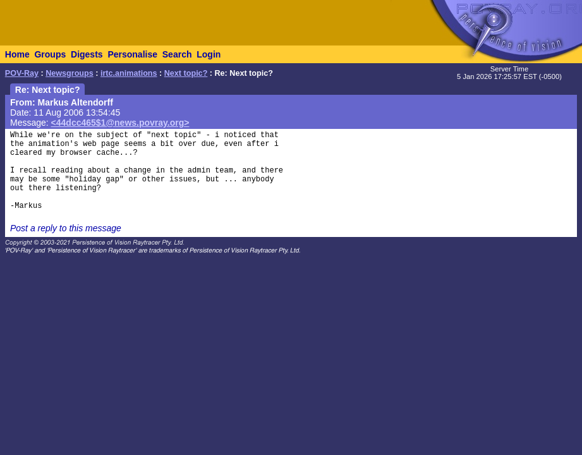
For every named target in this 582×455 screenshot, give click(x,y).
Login (209, 54)
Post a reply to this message (65, 228)
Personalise (132, 54)
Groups (50, 54)
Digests (87, 54)
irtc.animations (128, 73)
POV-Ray (22, 73)
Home (17, 54)
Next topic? (186, 73)
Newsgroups (69, 73)
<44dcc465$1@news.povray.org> (120, 123)
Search (177, 54)
